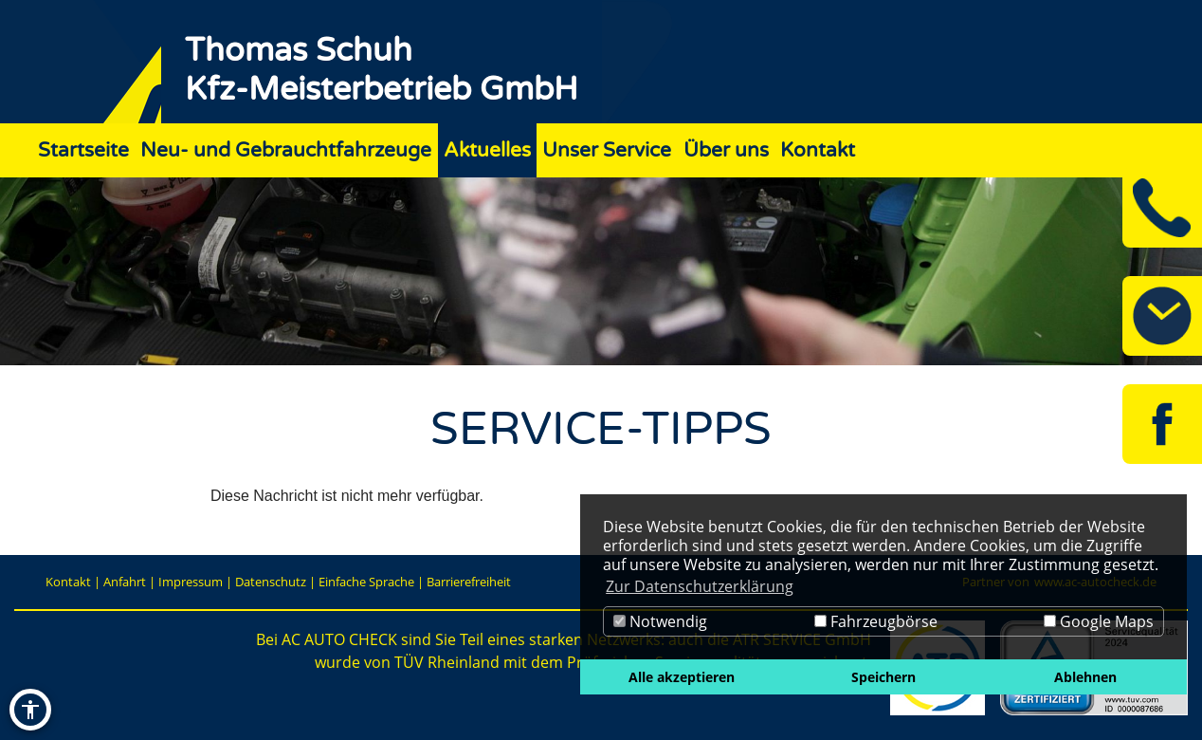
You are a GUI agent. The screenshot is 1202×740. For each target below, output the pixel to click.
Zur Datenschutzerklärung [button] (699, 586)
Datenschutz (270, 581)
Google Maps (1099, 621)
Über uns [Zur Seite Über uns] (726, 150)
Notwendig (660, 621)
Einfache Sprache (366, 581)
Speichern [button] (883, 677)
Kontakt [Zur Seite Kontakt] (817, 150)
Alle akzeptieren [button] (681, 677)
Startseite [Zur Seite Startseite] (83, 150)
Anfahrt (124, 581)
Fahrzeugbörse (876, 621)
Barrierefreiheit (469, 581)
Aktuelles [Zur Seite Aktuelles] (487, 150)
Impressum (190, 581)
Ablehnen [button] (1085, 677)
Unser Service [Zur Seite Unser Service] (606, 150)
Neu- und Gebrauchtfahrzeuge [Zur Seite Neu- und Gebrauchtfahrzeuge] (285, 150)
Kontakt (68, 581)
